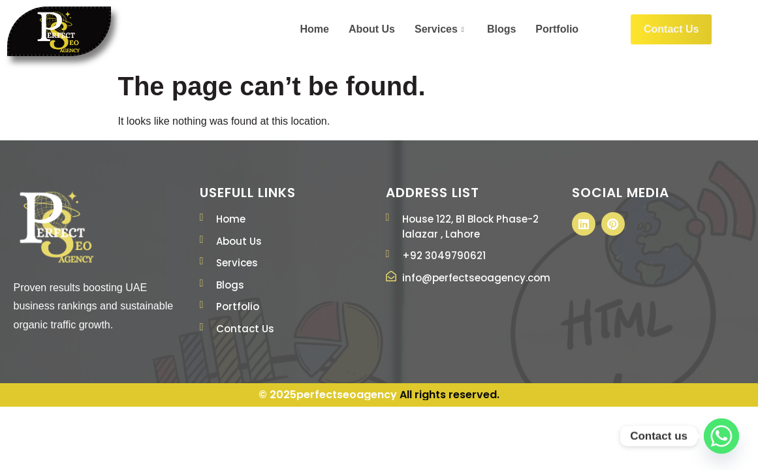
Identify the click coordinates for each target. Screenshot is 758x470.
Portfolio (556, 29)
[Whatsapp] (721, 436)
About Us (372, 29)
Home (314, 29)
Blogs (501, 29)
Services (441, 29)
